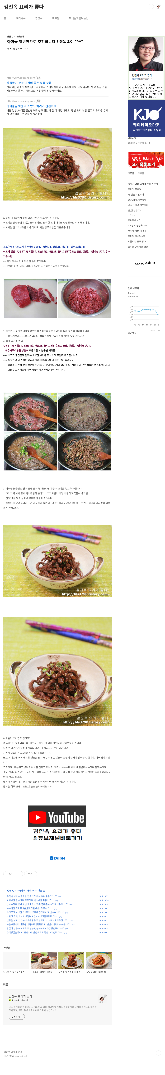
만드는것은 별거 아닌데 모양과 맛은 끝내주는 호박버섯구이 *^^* (37, 916)
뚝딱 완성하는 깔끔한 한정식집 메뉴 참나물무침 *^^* (32, 908)
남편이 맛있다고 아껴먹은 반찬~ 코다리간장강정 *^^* (32, 928)
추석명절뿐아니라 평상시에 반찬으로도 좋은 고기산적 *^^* (35, 944)
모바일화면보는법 (78, 18)
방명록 (38, 18)
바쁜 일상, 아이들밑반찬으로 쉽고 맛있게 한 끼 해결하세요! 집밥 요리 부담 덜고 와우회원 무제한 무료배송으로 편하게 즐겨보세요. (57, 112)
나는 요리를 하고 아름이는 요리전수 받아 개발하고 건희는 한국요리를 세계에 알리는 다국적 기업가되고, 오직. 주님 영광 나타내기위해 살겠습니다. (53, 1020)
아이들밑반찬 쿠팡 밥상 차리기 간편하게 (31, 106)
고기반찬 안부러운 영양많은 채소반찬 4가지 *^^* (30, 912)
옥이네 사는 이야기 (137, 230)
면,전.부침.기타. (135, 210)
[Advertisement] (61, 855)
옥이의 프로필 (134, 189)
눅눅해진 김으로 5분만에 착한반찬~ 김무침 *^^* (30, 920)
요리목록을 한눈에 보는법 (139, 142)
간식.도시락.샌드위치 (138, 205)
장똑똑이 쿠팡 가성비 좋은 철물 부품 (29, 83)
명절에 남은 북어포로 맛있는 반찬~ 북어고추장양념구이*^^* (35, 940)
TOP (158, 1064)
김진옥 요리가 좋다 (24, 6)
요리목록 (21, 18)
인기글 (141, 173)
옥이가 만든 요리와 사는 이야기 (143, 183)
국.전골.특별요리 (136, 194)
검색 (151, 6)
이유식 (132, 214)
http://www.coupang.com (21, 77)
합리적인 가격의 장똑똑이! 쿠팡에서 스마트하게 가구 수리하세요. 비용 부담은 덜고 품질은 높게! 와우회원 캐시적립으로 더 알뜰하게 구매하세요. (57, 88)
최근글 (131, 173)
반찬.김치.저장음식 (16, 902)
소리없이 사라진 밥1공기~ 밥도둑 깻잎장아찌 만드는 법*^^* (35, 924)
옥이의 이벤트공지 (136, 236)
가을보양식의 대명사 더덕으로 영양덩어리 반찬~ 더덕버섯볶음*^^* (38, 936)
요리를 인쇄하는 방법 (138, 246)
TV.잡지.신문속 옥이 (137, 225)
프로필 (55, 18)
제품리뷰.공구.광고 (137, 241)
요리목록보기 (134, 220)
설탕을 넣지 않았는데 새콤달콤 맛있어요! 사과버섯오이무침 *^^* (37, 932)
